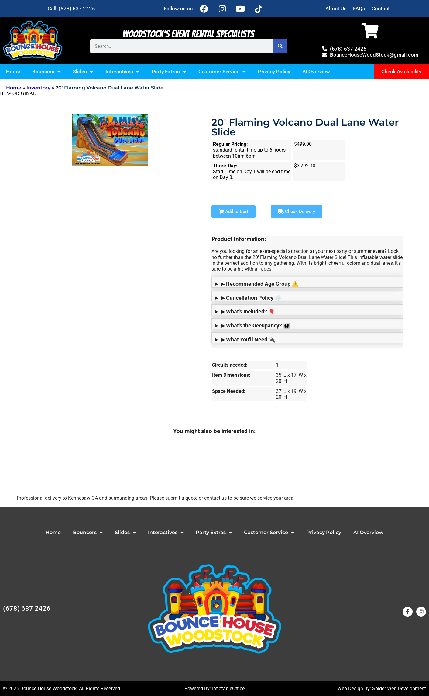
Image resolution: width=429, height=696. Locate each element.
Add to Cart (233, 211)
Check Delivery (296, 211)
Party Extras (169, 71)
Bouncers (46, 71)
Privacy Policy (274, 71)
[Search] (280, 46)
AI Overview (316, 71)
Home (13, 71)
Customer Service (222, 71)
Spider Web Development (399, 688)
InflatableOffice (228, 688)
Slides (83, 71)
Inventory (38, 88)
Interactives (122, 71)
